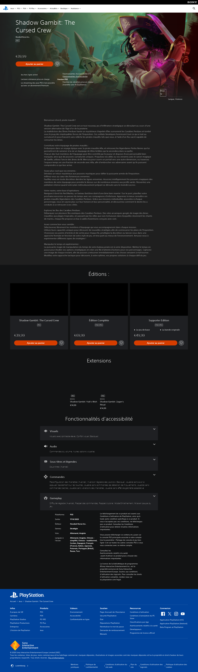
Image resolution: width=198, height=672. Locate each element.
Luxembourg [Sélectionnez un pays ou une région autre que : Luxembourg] (19, 666)
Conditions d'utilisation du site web (116, 665)
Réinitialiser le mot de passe (112, 627)
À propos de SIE (16, 612)
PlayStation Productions (20, 623)
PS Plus (31, 9)
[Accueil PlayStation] (6, 8)
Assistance (75, 9)
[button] (75, 76)
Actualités (53, 9)
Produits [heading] (44, 608)
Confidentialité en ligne (79, 619)
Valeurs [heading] (73, 608)
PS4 (24, 9)
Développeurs (135, 629)
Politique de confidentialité (92, 665)
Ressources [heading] (135, 608)
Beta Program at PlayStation (171, 627)
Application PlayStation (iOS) (172, 620)
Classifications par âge (139, 622)
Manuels (103, 634)
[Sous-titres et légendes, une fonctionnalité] (99, 464)
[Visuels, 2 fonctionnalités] (99, 433)
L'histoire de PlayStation (20, 630)
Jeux (12, 9)
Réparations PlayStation (110, 623)
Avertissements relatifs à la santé (114, 553)
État (101, 619)
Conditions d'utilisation (139, 612)
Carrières (13, 616)
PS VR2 (43, 619)
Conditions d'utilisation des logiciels (151, 665)
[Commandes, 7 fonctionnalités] (99, 482)
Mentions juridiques (75, 665)
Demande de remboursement (112, 630)
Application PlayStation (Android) (173, 623)
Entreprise (14, 627)
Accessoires (42, 9)
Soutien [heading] (103, 608)
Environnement (76, 612)
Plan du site (134, 665)
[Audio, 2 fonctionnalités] (99, 448)
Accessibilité (75, 616)
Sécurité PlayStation (108, 616)
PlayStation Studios (18, 619)
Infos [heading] (12, 608)
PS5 (18, 9)
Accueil (13, 601)
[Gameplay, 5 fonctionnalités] (99, 501)
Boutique (64, 9)
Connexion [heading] (165, 608)
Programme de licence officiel (142, 633)
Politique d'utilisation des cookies (176, 665)
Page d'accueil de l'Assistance (112, 612)
